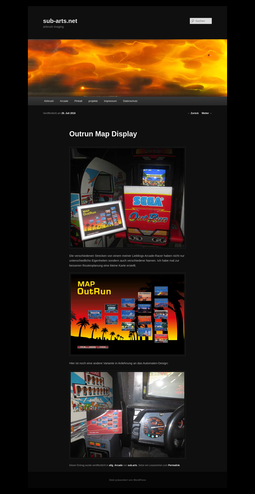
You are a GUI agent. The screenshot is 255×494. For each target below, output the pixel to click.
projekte (93, 100)
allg (111, 465)
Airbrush (49, 100)
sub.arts (132, 465)
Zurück (193, 113)
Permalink (174, 465)
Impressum (110, 100)
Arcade (64, 100)
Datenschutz (130, 100)
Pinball (78, 100)
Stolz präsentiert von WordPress (127, 480)
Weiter (207, 113)
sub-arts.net (60, 21)
